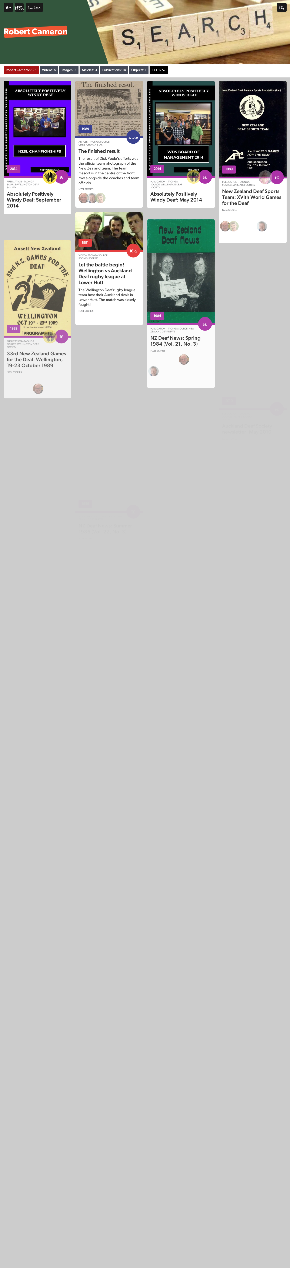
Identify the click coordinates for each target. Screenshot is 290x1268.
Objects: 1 (138, 70)
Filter (156, 70)
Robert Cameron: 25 (21, 70)
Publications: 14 (114, 70)
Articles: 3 (89, 70)
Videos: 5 (49, 70)
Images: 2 (68, 70)
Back (34, 7)
